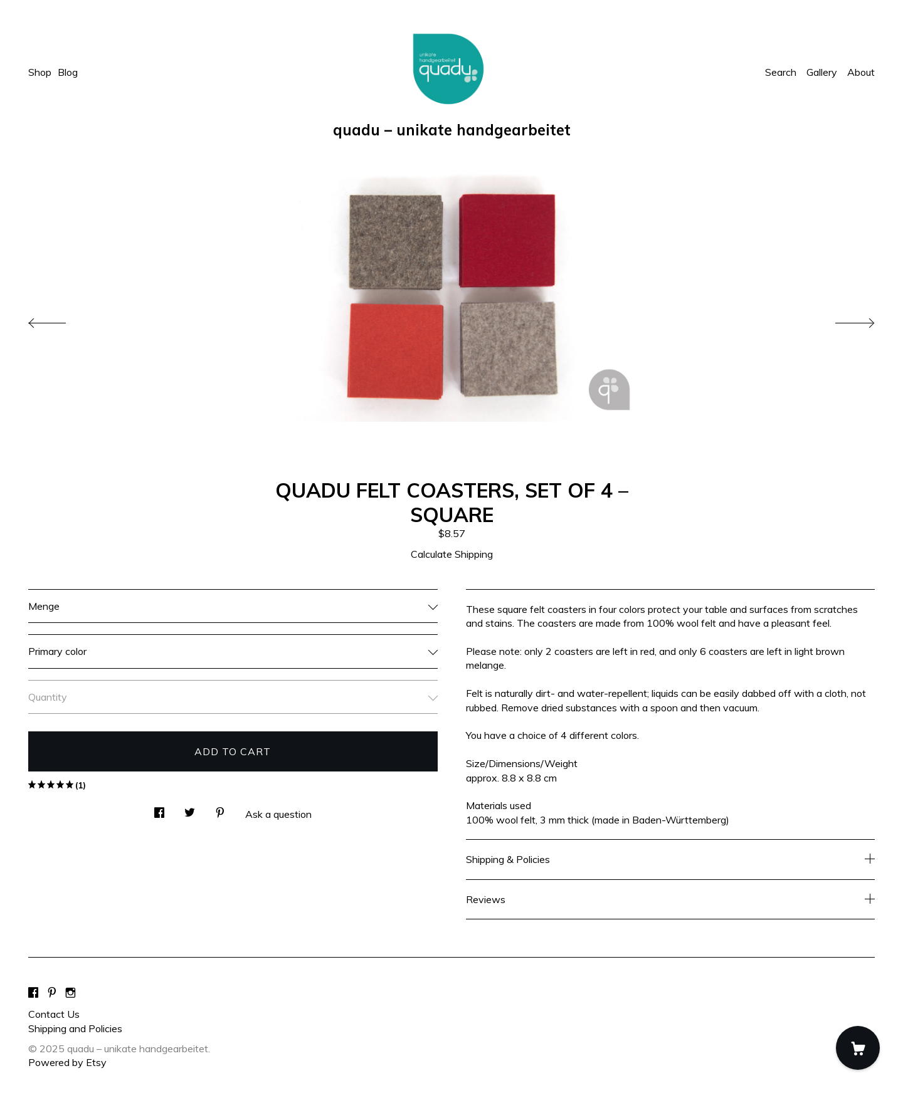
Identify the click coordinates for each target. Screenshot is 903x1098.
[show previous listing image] (59, 319)
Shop (39, 72)
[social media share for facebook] (159, 809)
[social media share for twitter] (189, 809)
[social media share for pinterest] (220, 809)
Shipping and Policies (75, 1028)
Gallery (821, 72)
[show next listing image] (843, 319)
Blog (68, 72)
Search (780, 72)
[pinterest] (52, 992)
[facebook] (33, 992)
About (861, 72)
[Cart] (858, 1048)
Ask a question (278, 814)
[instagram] (70, 992)
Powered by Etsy (67, 1062)
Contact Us (54, 1014)
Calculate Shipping (452, 554)
